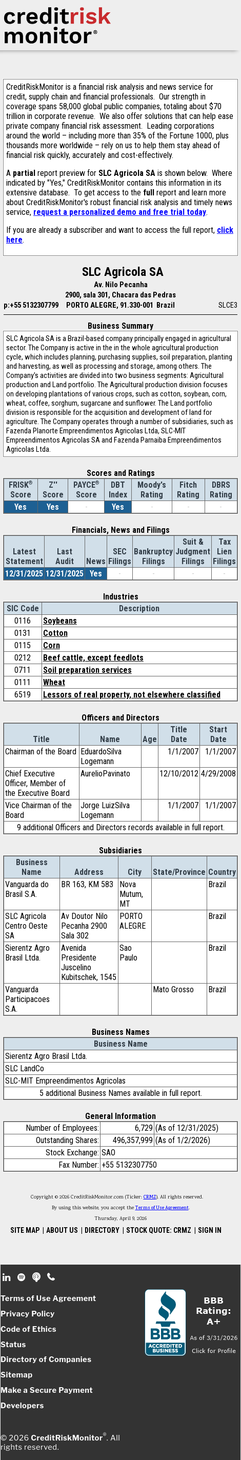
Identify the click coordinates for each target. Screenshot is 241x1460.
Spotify (22, 1277)
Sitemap (17, 1374)
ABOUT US (62, 1230)
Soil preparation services (87, 670)
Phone (51, 1277)
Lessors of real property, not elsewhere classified (131, 694)
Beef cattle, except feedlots (93, 658)
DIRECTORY (102, 1230)
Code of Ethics (28, 1329)
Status (13, 1344)
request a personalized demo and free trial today (119, 212)
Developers (22, 1405)
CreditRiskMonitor (67, 1438)
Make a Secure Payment (47, 1390)
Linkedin (8, 1277)
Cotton (55, 633)
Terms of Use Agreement (162, 1208)
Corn (51, 645)
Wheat (54, 682)
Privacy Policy (28, 1313)
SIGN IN (210, 1230)
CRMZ (150, 1197)
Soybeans (60, 621)
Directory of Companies (46, 1359)
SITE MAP (24, 1230)
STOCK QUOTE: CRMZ (158, 1230)
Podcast (37, 1277)
